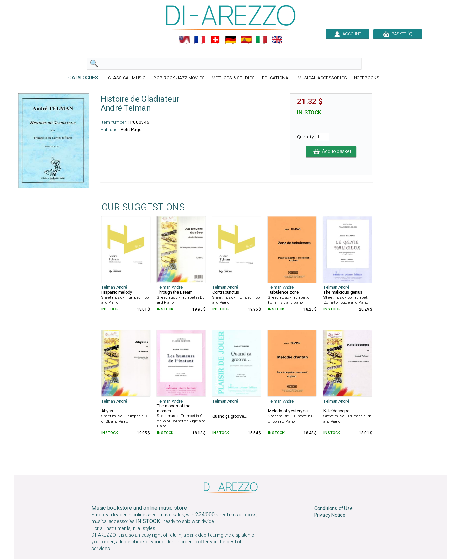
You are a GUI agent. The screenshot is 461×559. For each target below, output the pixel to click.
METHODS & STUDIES (232, 78)
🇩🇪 (230, 39)
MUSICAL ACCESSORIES (322, 78)
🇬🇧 (277, 39)
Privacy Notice (329, 515)
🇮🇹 (261, 39)
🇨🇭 (215, 39)
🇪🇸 (246, 39)
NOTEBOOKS (366, 78)
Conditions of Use (333, 508)
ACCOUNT (347, 34)
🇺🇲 (184, 39)
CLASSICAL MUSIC (127, 78)
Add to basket (331, 151)
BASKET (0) (397, 34)
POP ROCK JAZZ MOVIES (178, 78)
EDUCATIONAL (276, 78)
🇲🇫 (200, 39)
